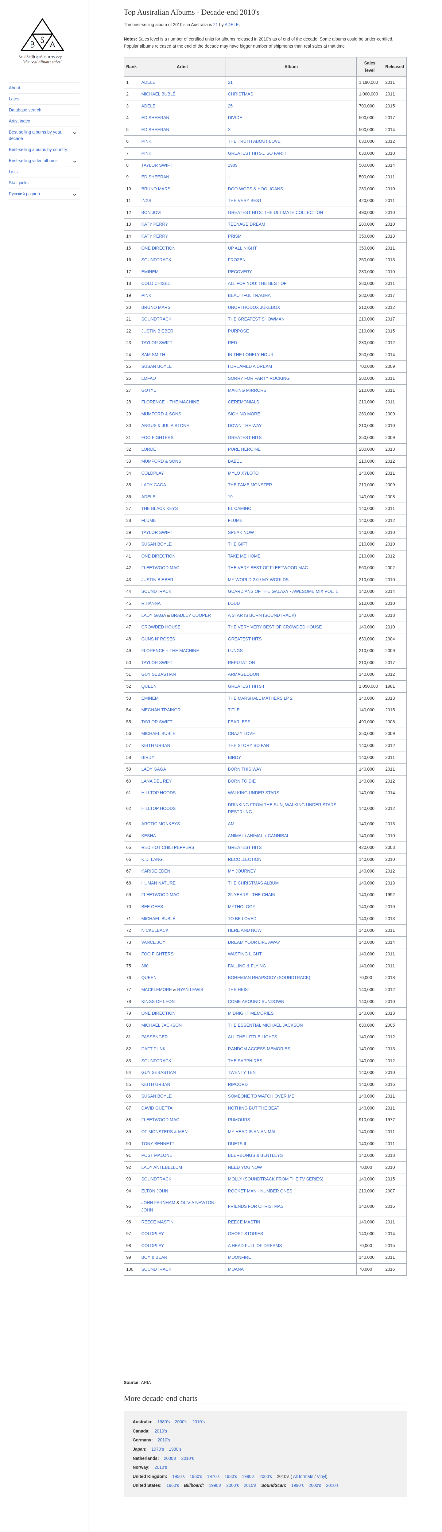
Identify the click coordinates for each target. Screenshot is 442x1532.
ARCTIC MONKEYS (160, 823)
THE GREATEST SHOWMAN (256, 319)
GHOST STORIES (245, 1233)
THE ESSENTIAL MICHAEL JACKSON (265, 1025)
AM (231, 823)
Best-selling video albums (33, 160)
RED (232, 342)
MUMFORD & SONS (161, 413)
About (14, 87)
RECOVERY (240, 271)
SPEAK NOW (241, 532)
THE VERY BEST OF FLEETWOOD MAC (268, 567)
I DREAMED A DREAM (250, 366)
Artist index (19, 121)
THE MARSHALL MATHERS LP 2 (260, 698)
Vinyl (321, 1476)
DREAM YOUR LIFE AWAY (254, 942)
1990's (248, 1476)
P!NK (146, 141)
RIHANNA (151, 603)
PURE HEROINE (244, 449)
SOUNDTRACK (156, 259)
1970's (157, 1449)
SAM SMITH (153, 354)
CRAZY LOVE (241, 733)
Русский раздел (24, 193)
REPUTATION (241, 662)
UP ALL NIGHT (242, 248)
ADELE (232, 24)
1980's (163, 1421)
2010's (198, 1421)
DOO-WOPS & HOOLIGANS (255, 188)
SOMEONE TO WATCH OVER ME (261, 1096)
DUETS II (237, 1143)
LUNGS (235, 650)
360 (144, 965)
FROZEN (237, 259)
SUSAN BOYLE (156, 366)
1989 (233, 165)
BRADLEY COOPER (191, 615)
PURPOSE (238, 331)
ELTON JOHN (154, 1190)
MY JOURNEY (242, 871)
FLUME (148, 520)
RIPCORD (238, 1084)
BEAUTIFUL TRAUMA (249, 295)
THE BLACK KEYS (159, 508)
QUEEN (149, 686)
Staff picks (19, 182)
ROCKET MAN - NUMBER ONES (260, 1190)
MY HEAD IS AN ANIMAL (252, 1131)
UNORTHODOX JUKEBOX (254, 307)
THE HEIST (239, 989)
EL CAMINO (240, 508)
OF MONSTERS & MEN (164, 1131)
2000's (181, 1421)
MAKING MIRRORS (247, 390)
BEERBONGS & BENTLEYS (255, 1155)
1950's (178, 1476)
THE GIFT (238, 544)
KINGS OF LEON (158, 1001)
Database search (25, 109)
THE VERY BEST (245, 200)
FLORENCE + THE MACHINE (170, 401)
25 (230, 105)
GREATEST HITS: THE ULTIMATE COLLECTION (275, 212)
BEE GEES (152, 906)
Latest (15, 98)
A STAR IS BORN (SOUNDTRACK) (262, 615)
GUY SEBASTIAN (158, 674)
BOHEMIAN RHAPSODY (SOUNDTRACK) (269, 977)
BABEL (235, 461)
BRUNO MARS (155, 188)
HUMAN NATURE (158, 883)
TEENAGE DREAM (246, 224)
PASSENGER (154, 1036)
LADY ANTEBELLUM (161, 1167)
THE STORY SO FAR (248, 745)
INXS (146, 200)
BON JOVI (151, 212)
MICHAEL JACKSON (161, 1025)
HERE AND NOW (245, 930)
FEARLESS (239, 721)
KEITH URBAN (155, 745)
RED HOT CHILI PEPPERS (167, 847)
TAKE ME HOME (244, 556)
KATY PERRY (154, 224)
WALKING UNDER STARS (253, 792)
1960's (196, 1476)
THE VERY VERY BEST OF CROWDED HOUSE (275, 626)
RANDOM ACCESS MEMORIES (259, 1048)
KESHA (148, 835)
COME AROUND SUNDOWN (256, 1001)
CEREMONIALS (243, 401)
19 (230, 496)
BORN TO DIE (242, 781)
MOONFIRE (239, 1257)
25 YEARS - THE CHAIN (251, 894)
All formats (303, 1476)
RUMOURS (239, 1119)
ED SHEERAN (155, 117)
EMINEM (149, 271)
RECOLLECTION (245, 859)
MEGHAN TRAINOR (160, 709)
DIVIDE (235, 117)
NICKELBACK (155, 930)
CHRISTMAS (240, 93)
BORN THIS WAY (245, 769)
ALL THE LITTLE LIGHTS (252, 1036)
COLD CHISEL (155, 283)
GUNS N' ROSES (158, 638)
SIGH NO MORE (244, 413)
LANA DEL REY (156, 781)
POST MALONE (156, 1155)
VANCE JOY (153, 942)
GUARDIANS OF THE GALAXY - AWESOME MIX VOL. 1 (283, 591)
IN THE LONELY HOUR (251, 354)
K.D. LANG (151, 859)
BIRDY (147, 757)
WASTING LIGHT (245, 953)
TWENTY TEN (242, 1072)
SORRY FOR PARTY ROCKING (259, 378)
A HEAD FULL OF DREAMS (255, 1245)
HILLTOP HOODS (158, 792)
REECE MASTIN (157, 1221)
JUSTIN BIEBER (157, 331)
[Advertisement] (265, 1329)
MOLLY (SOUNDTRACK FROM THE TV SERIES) (276, 1178)
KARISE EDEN (155, 871)
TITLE (234, 709)
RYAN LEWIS (190, 989)
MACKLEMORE (156, 989)
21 (215, 24)
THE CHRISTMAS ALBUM (253, 883)
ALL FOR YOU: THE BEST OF (257, 283)
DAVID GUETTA (156, 1108)
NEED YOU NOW (245, 1167)
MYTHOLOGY (241, 906)
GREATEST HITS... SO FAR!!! (257, 153)
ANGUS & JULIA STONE (165, 425)
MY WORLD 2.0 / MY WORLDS (258, 579)
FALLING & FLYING (247, 965)
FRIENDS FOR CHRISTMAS (256, 1206)
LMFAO (148, 378)
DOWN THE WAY (245, 425)
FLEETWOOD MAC (160, 567)
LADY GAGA (153, 484)
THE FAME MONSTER (250, 484)
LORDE (148, 449)
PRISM (235, 236)
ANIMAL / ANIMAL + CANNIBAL (258, 835)
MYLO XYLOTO (243, 473)
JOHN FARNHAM (158, 1202)
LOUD (234, 603)
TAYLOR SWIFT (156, 165)
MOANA (236, 1269)
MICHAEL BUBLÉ (158, 93)
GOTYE (148, 390)
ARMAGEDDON (243, 674)
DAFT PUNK (153, 1048)
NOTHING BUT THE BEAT (253, 1108)
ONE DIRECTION (158, 248)
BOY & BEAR (154, 1257)
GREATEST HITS (245, 437)
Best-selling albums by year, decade (35, 135)
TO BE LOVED (242, 918)
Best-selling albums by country (38, 149)
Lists (13, 171)
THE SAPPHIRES (245, 1060)
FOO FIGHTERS (157, 437)
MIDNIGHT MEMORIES (251, 1013)
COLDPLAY (152, 473)
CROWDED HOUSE (160, 626)
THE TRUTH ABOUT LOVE (254, 141)
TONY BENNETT (157, 1143)
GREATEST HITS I (246, 686)
